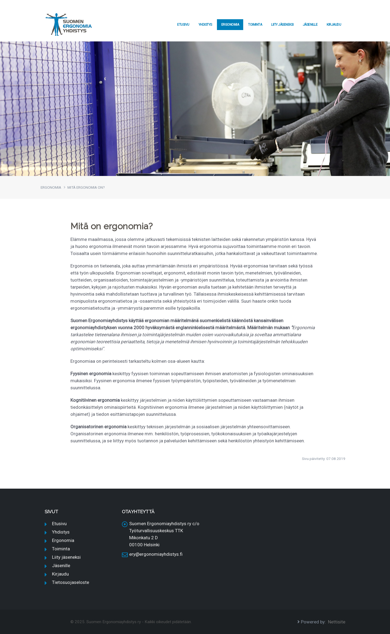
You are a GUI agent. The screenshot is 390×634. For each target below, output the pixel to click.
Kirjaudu (334, 25)
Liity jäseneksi (282, 25)
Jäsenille (310, 25)
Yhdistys (205, 25)
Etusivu (183, 25)
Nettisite (336, 622)
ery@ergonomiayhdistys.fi (156, 554)
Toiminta (255, 25)
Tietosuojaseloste (70, 582)
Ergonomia (230, 25)
